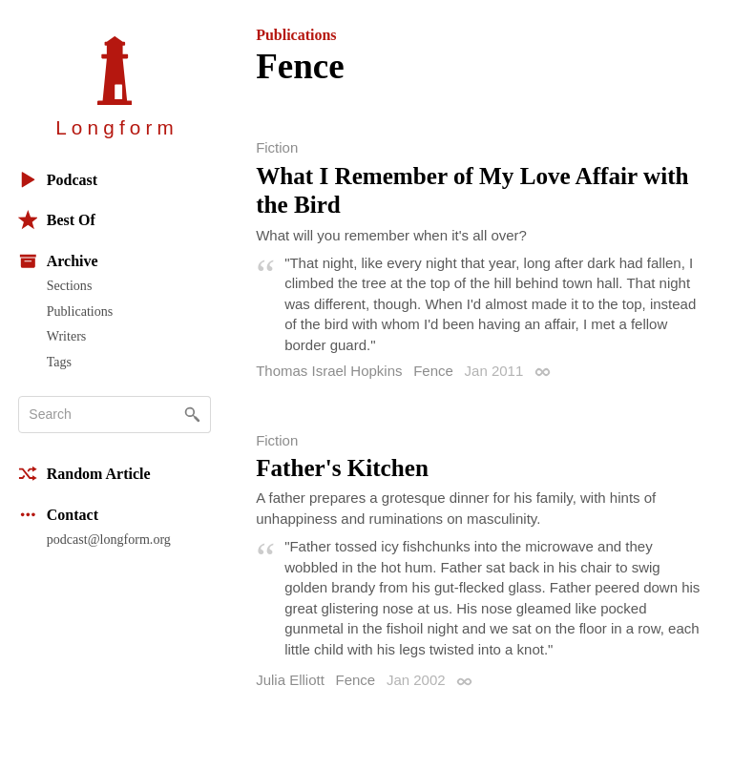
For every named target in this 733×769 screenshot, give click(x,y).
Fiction (277, 147)
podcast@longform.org (109, 539)
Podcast (57, 180)
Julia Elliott (290, 680)
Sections (70, 285)
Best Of (56, 220)
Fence (433, 371)
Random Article (84, 474)
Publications (80, 311)
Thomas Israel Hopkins (329, 371)
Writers (67, 335)
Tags (59, 361)
